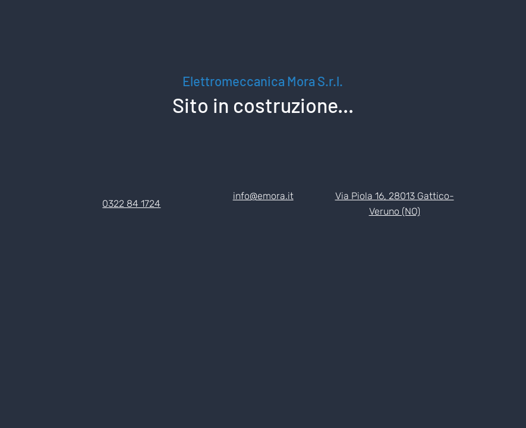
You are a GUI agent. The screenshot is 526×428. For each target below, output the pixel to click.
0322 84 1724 (131, 203)
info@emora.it (263, 196)
